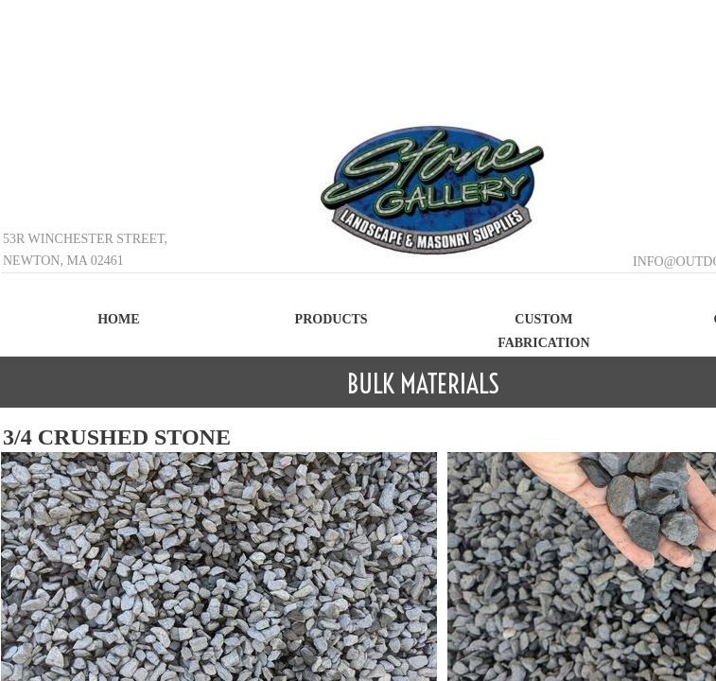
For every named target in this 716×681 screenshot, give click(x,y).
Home (118, 319)
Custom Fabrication (544, 331)
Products (331, 319)
